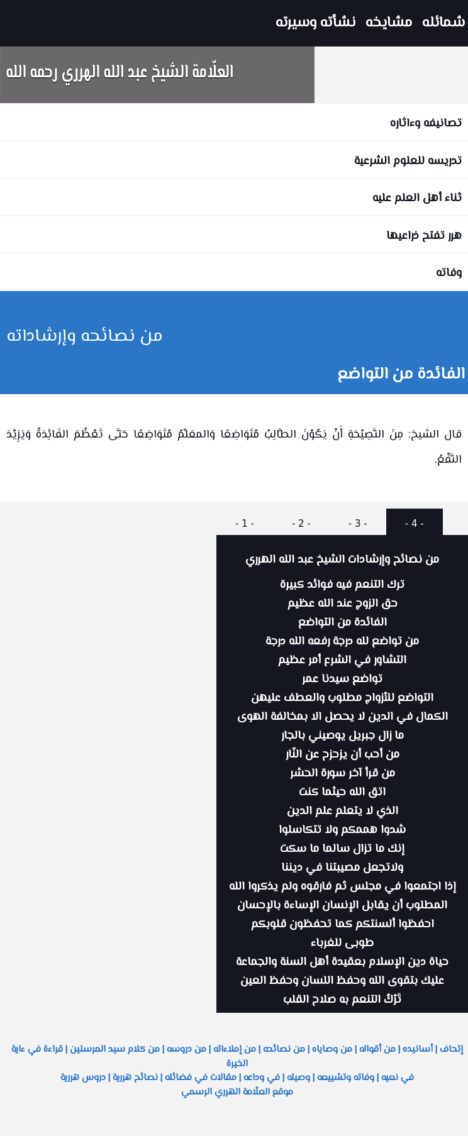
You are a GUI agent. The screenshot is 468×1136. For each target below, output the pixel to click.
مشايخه (388, 23)
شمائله (443, 23)
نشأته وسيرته (315, 23)
